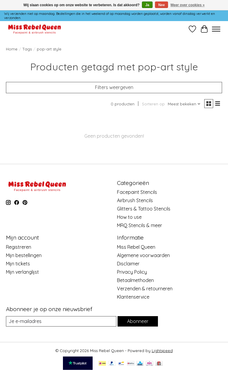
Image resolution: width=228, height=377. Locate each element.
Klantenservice (133, 297)
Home (12, 49)
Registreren (18, 247)
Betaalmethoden (135, 280)
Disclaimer (128, 264)
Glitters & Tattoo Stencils (143, 209)
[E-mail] (61, 321)
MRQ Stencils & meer (139, 225)
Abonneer (137, 321)
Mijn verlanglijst (22, 272)
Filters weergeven (114, 87)
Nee (161, 5)
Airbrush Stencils (135, 200)
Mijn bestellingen (24, 255)
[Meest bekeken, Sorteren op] (184, 104)
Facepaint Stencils (137, 192)
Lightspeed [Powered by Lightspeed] (162, 350)
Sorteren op (153, 104)
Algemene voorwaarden (143, 255)
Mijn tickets (18, 264)
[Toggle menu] (216, 29)
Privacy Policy (132, 272)
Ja (147, 5)
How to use (129, 217)
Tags (27, 49)
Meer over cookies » (188, 5)
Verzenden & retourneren (144, 289)
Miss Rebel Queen (136, 247)
